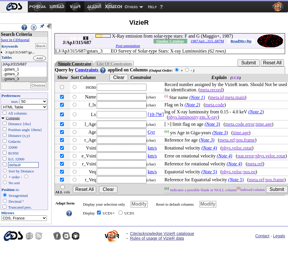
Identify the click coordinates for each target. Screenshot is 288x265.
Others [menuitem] (131, 6)
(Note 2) (192, 104)
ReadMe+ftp (241, 41)
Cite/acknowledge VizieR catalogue (162, 233)
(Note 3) (212, 124)
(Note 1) (197, 97)
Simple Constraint (74, 63)
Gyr (151, 132)
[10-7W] (156, 114)
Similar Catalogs (170, 41)
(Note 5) (209, 171)
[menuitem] (14, 6)
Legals (279, 236)
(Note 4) (209, 147)
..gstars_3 (24, 79)
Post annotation (128, 45)
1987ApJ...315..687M (207, 41)
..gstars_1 (24, 69)
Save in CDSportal (15, 40)
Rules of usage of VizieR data (157, 238)
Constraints (90, 69)
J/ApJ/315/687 (24, 64)
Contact (262, 236)
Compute (13, 118)
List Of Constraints (114, 63)
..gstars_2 (24, 74)
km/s (152, 147)
